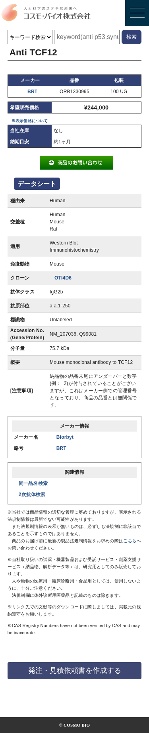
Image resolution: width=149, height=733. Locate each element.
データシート (36, 183)
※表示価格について (30, 121)
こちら (130, 540)
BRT (32, 91)
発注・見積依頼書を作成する (74, 670)
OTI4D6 (63, 278)
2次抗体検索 (32, 494)
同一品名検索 (33, 483)
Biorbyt (65, 437)
